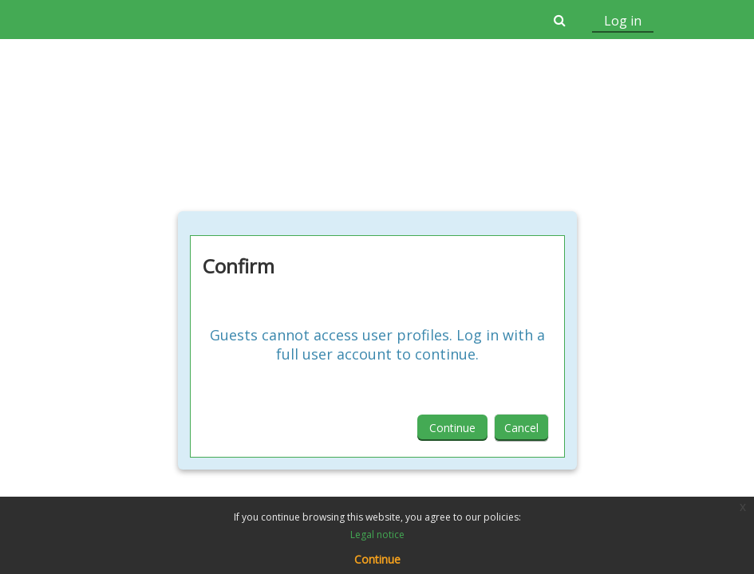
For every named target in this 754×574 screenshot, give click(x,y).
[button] (559, 20)
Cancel (521, 427)
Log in (622, 20)
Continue (452, 427)
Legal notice (377, 534)
